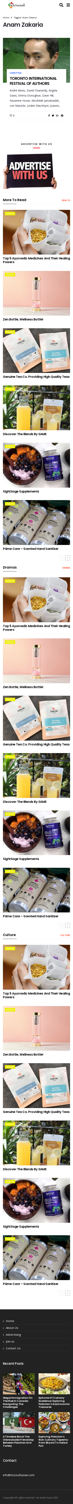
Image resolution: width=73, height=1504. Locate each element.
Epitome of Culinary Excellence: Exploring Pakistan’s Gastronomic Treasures (54, 1402)
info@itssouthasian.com (18, 1475)
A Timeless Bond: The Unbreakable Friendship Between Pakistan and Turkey (18, 1441)
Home (6, 17)
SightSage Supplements (21, 491)
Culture (65, 935)
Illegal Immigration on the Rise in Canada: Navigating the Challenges (17, 1402)
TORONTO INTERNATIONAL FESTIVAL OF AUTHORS (33, 81)
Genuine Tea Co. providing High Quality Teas (36, 376)
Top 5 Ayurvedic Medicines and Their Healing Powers (36, 260)
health (66, 200)
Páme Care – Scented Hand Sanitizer (31, 549)
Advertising (13, 1334)
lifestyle (16, 73)
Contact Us (13, 1348)
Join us (10, 1341)
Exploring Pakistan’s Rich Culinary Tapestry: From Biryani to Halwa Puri (54, 1441)
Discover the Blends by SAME (24, 434)
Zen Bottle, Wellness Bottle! (23, 319)
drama (66, 567)
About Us (12, 1328)
